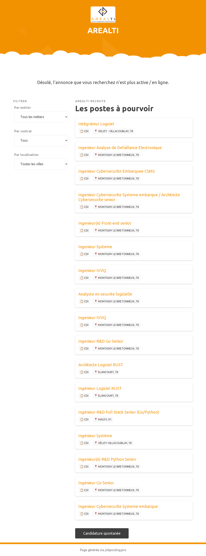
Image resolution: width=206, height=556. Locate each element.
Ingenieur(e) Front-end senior (104, 223)
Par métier (22, 107)
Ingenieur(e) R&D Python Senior (107, 459)
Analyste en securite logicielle (105, 294)
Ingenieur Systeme (95, 246)
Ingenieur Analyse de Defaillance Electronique (120, 147)
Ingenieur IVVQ (92, 270)
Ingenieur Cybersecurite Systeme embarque (118, 506)
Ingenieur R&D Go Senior (100, 341)
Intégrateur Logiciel (96, 123)
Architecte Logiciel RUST (100, 364)
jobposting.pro (115, 550)
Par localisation (26, 155)
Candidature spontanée (102, 533)
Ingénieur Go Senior (96, 482)
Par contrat (23, 131)
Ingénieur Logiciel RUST (100, 388)
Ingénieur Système (95, 435)
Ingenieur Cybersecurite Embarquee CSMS (116, 171)
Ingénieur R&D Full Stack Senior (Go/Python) (118, 412)
